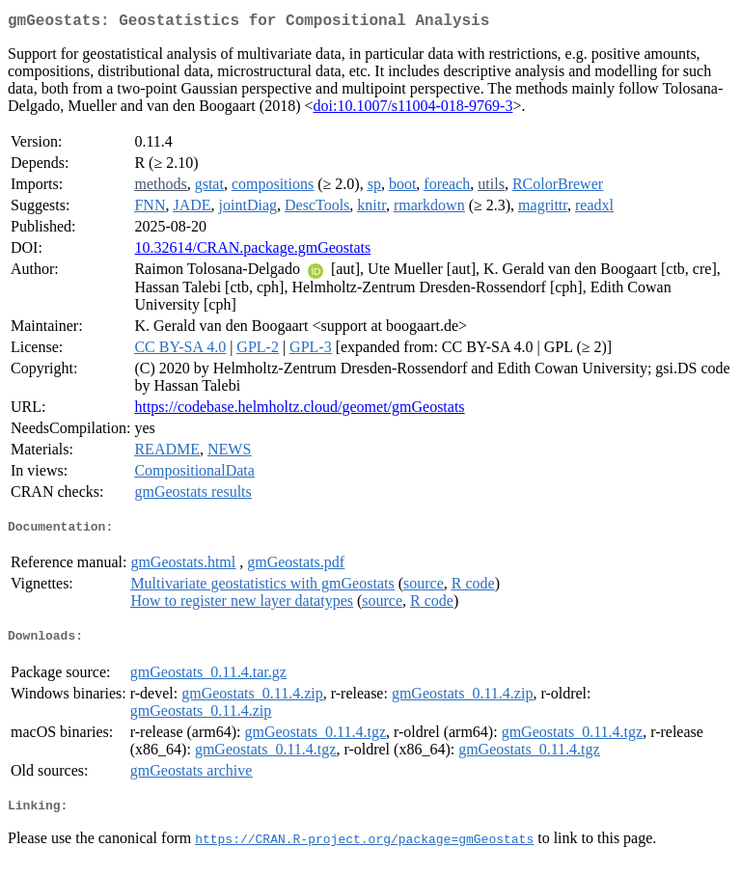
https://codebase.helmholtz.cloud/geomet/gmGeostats (299, 410)
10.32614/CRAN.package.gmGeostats (252, 251)
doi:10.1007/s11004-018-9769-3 (412, 109)
